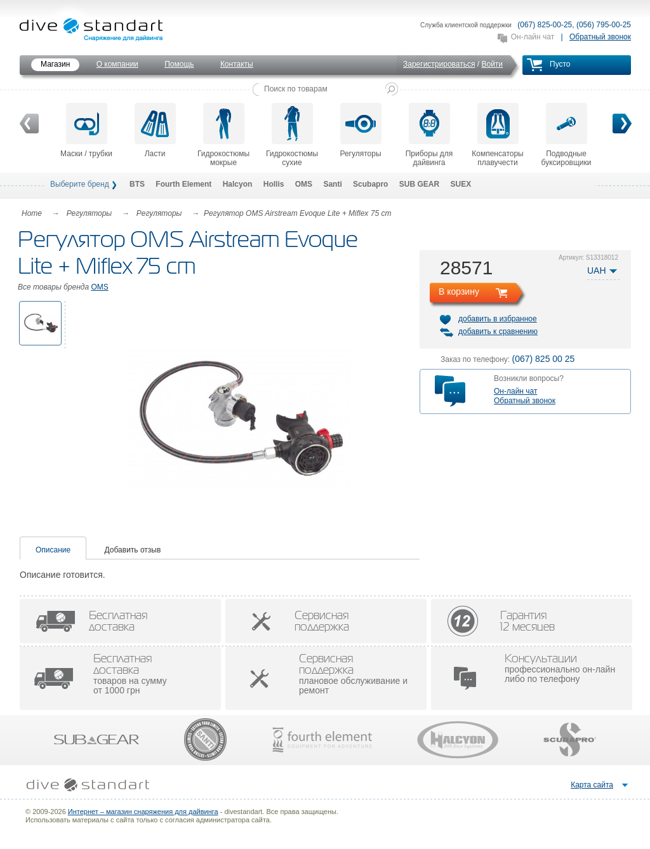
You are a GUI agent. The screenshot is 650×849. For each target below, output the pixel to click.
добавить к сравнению (498, 331)
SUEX (460, 184)
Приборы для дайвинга (429, 135)
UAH (596, 270)
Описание (53, 549)
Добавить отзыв (133, 549)
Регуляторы (360, 130)
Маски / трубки (86, 130)
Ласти (155, 130)
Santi (332, 184)
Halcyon (238, 184)
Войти (492, 64)
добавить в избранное (497, 318)
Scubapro (370, 184)
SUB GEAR (419, 184)
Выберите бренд (79, 184)
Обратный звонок (600, 36)
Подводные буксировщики (566, 135)
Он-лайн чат (532, 36)
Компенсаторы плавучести (497, 135)
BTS (137, 184)
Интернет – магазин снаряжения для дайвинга (143, 811)
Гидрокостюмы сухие (292, 135)
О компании (117, 64)
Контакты (236, 64)
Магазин (55, 64)
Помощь (179, 64)
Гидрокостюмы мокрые (223, 135)
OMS (303, 184)
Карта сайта (592, 784)
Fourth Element (183, 184)
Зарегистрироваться (439, 64)
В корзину (459, 291)
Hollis (273, 184)
